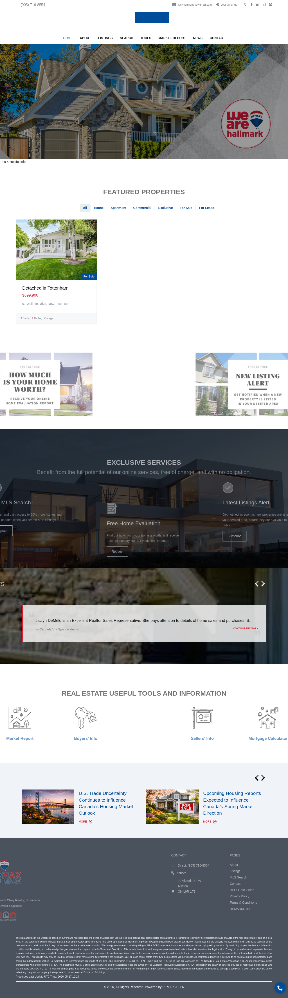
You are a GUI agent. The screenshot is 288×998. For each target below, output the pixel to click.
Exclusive (165, 208)
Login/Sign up (226, 4)
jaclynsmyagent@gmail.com (192, 4)
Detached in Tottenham (45, 288)
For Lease (206, 208)
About (85, 38)
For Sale (186, 208)
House (99, 208)
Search (126, 38)
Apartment (118, 208)
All (85, 208)
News (197, 38)
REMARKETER (173, 987)
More (85, 821)
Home (68, 38)
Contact (217, 38)
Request (117, 583)
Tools (145, 38)
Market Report (172, 38)
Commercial (142, 208)
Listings (105, 38)
